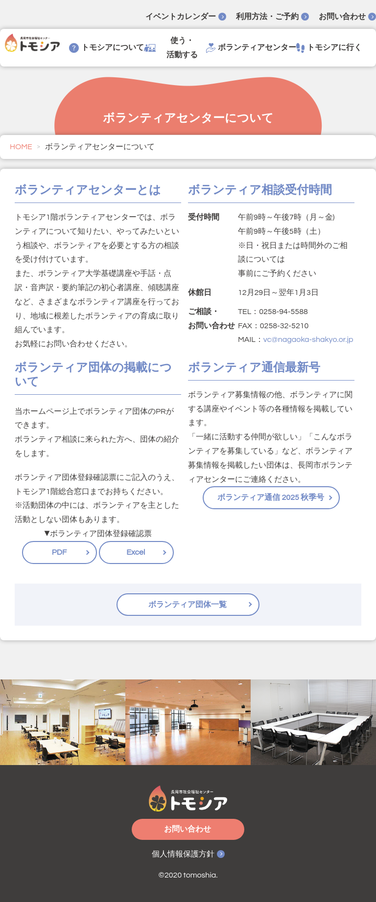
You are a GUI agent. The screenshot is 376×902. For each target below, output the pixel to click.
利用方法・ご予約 (267, 17)
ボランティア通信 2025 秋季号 (271, 497)
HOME (21, 147)
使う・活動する (171, 48)
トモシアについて (106, 48)
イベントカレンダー (180, 17)
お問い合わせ (342, 17)
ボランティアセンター (251, 48)
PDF (59, 552)
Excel (136, 552)
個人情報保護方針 (183, 854)
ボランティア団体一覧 (188, 605)
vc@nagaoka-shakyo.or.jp (308, 339)
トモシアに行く (329, 48)
